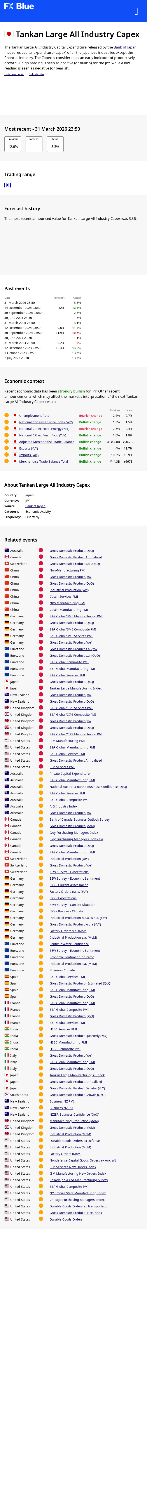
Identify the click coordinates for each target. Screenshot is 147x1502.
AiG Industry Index (63, 806)
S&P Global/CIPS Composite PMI (73, 714)
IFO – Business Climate (66, 911)
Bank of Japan (125, 47)
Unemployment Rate (34, 415)
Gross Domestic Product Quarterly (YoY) (78, 1036)
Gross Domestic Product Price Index (76, 1213)
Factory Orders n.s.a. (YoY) (69, 891)
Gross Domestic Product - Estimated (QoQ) (80, 983)
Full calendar (36, 74)
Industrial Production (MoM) (70, 1134)
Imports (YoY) (28, 455)
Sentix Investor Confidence (69, 944)
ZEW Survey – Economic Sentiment (75, 878)
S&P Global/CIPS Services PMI (71, 708)
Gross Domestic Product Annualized (76, 557)
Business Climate (62, 970)
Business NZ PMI (62, 1101)
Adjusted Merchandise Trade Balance (46, 442)
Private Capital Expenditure (70, 773)
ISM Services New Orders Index (73, 1167)
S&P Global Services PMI (67, 675)
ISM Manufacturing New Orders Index (78, 1173)
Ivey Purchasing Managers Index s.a (76, 839)
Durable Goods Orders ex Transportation (79, 1206)
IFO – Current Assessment (69, 885)
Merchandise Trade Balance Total (43, 461)
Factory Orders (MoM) (65, 1154)
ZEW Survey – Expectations (69, 872)
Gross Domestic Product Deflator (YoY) (77, 1088)
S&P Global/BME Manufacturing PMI (76, 616)
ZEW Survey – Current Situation (72, 905)
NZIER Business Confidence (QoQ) (74, 1114)
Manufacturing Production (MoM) (74, 1121)
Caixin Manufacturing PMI (69, 610)
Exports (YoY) (28, 448)
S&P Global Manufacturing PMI (72, 669)
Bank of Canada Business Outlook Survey (80, 819)
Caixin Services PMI (64, 596)
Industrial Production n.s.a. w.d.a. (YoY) (78, 918)
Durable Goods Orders (66, 1219)
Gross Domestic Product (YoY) (71, 577)
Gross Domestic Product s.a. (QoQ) (75, 564)
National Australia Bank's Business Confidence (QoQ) (88, 787)
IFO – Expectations (63, 898)
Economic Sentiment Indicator (72, 957)
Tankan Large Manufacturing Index (76, 688)
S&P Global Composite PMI (69, 662)
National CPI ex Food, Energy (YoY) (44, 429)
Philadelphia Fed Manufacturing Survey (79, 1180)
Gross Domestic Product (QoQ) (72, 551)
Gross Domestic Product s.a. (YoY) (74, 649)
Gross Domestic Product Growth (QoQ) (77, 1095)
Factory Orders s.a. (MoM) (68, 931)
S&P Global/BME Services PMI (71, 636)
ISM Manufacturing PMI (67, 741)
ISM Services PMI (62, 767)
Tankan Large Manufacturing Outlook (77, 1075)
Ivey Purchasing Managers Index (74, 832)
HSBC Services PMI (63, 1029)
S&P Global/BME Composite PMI (73, 629)
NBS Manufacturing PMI (67, 603)
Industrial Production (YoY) (69, 590)
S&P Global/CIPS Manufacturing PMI (76, 734)
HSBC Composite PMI (65, 1049)
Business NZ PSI (61, 1108)
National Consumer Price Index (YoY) (46, 422)
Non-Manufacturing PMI (68, 570)
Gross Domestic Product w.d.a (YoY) (75, 924)
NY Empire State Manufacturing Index (78, 1193)
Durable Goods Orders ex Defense (75, 1141)
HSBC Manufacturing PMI (68, 1042)
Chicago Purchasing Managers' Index (77, 1200)
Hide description (14, 74)
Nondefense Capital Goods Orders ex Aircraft (83, 1160)
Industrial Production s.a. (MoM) (73, 937)
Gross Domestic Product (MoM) (72, 826)
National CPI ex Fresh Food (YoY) (42, 435)
